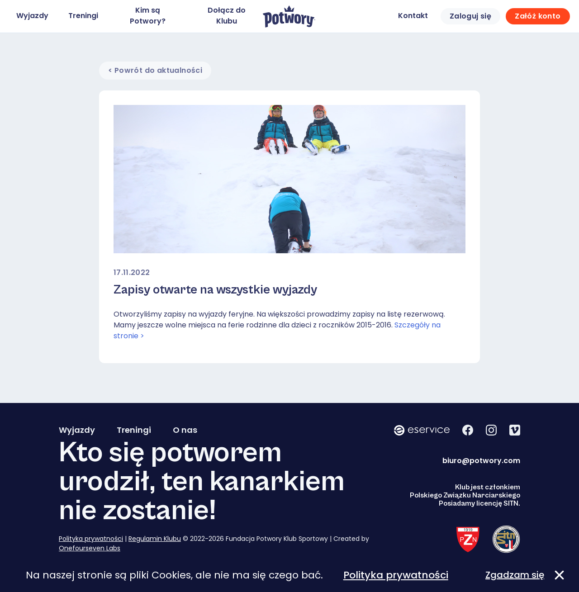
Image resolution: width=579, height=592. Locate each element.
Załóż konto (537, 16)
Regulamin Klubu (154, 538)
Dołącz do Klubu (227, 15)
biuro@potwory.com (481, 460)
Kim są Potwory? (148, 15)
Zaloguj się (470, 16)
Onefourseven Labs (89, 548)
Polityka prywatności (91, 538)
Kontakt (413, 15)
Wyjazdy (32, 15)
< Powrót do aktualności (155, 70)
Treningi (83, 15)
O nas (185, 430)
